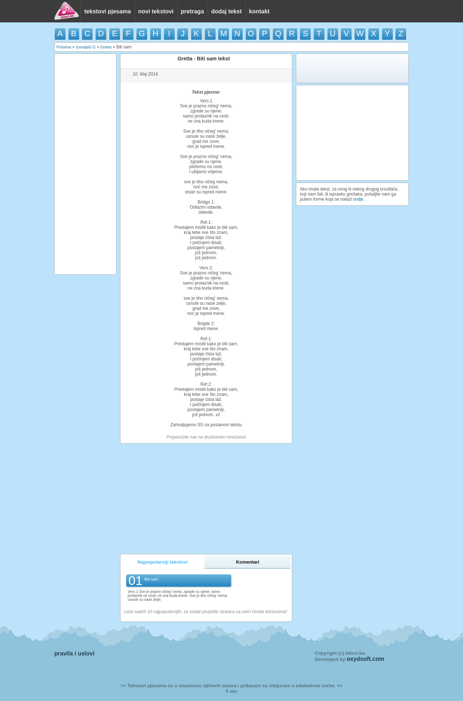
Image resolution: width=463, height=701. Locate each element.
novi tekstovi (156, 11)
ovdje (358, 199)
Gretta (105, 47)
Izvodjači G (85, 47)
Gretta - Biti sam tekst (204, 58)
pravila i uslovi (74, 653)
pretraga (192, 11)
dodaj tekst (226, 11)
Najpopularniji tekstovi (162, 562)
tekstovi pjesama (107, 11)
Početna (63, 47)
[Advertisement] (85, 164)
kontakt (259, 11)
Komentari (247, 562)
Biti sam (151, 579)
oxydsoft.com (365, 659)
